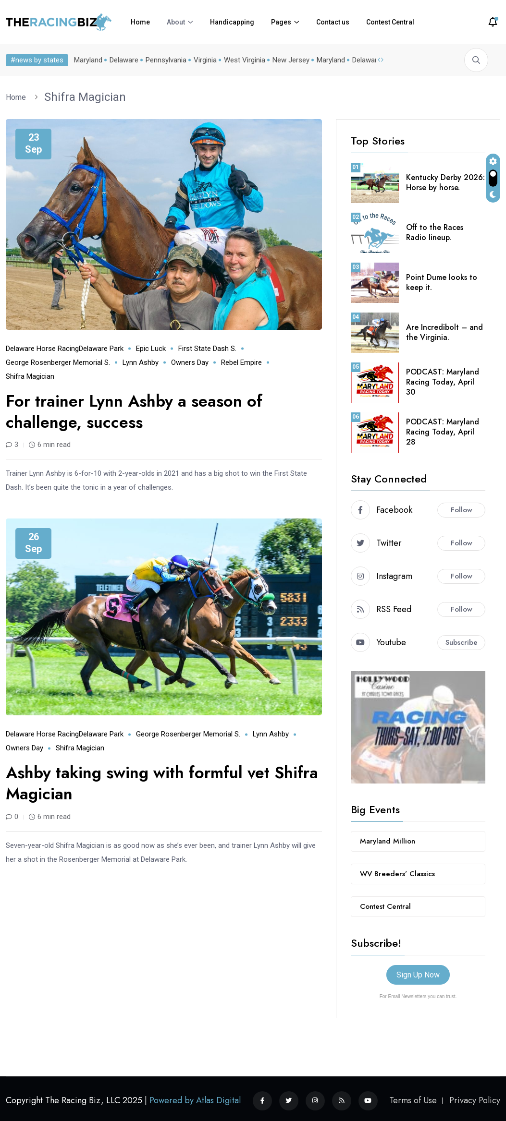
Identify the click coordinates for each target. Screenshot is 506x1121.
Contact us (332, 22)
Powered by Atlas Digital (195, 1100)
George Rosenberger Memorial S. (58, 362)
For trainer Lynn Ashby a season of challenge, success (134, 411)
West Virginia (242, 60)
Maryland (86, 60)
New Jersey (289, 60)
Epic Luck (151, 348)
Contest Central (390, 22)
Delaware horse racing (42, 348)
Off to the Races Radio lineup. (434, 232)
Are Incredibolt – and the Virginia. (444, 332)
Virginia (203, 60)
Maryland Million (387, 841)
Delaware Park (101, 348)
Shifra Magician (85, 97)
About (176, 22)
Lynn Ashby (141, 362)
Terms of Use (413, 1100)
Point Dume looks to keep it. (441, 282)
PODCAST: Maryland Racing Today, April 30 (442, 382)
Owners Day (190, 362)
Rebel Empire (241, 362)
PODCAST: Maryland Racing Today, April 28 (442, 431)
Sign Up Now (418, 974)
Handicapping (232, 22)
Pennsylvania (164, 60)
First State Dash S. (207, 348)
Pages (281, 22)
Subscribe (461, 642)
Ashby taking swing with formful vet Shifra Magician (162, 783)
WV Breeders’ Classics (397, 873)
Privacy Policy (474, 1100)
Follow (461, 510)
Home (140, 22)
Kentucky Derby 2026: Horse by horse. (445, 182)
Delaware (122, 60)
